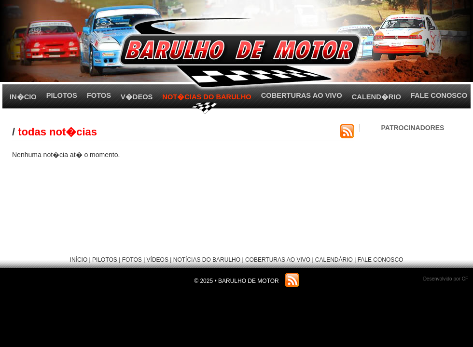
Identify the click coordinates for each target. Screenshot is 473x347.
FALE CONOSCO (439, 95)
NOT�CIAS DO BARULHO (206, 97)
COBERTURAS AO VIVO (301, 95)
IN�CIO (23, 97)
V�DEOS (137, 97)
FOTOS (99, 95)
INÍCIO (79, 259)
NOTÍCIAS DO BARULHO (206, 259)
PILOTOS (61, 95)
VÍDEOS (157, 259)
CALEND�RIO (376, 97)
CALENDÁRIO (334, 259)
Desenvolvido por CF (445, 278)
